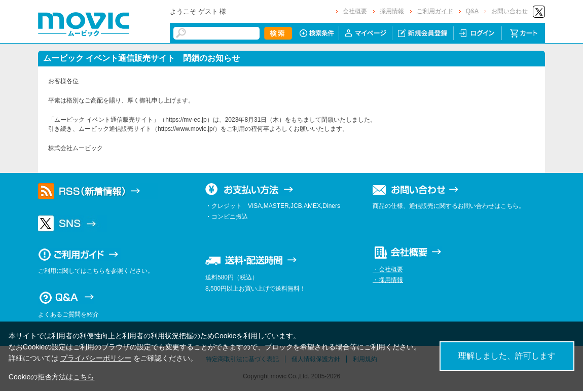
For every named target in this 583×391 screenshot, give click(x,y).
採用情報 (392, 11)
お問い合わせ (509, 11)
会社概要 (355, 11)
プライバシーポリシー (95, 358)
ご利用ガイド (435, 11)
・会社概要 (388, 269)
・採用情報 (388, 279)
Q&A (472, 11)
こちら (83, 377)
